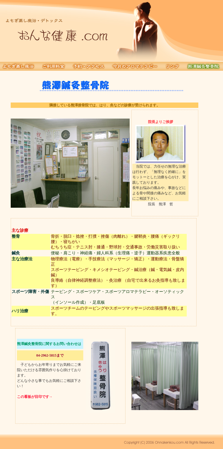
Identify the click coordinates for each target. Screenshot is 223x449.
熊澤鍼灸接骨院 (203, 66)
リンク (172, 66)
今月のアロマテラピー (135, 66)
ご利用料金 (54, 66)
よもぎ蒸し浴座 (19, 66)
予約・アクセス (89, 66)
